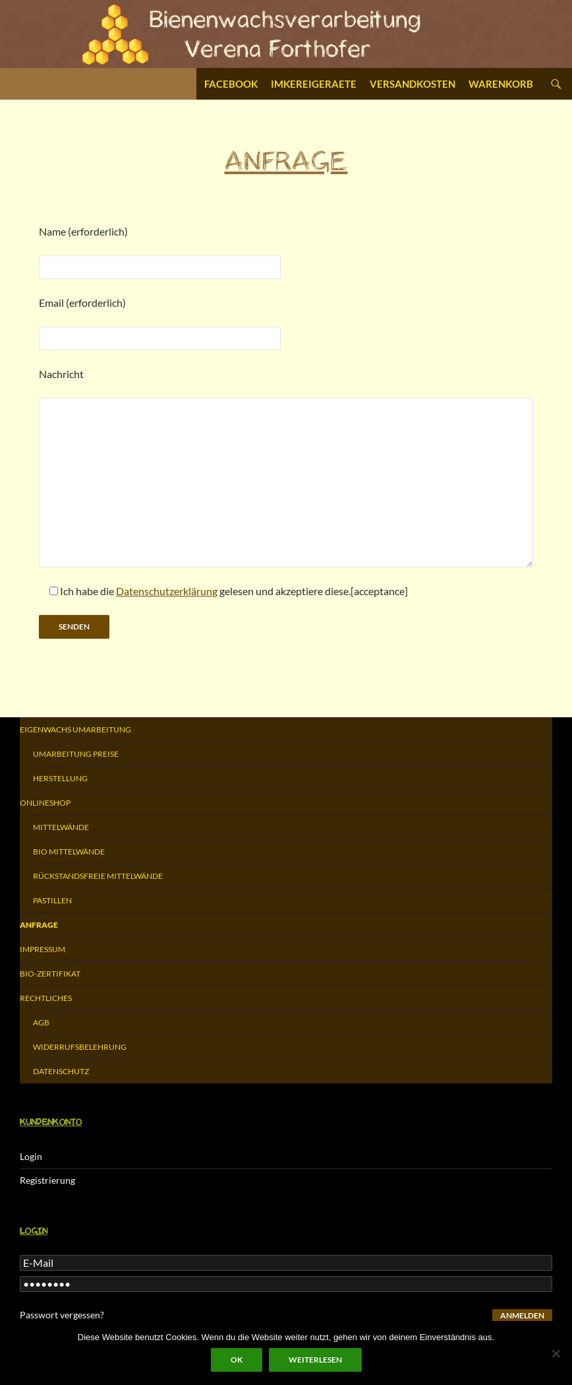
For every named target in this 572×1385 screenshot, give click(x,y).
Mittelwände (61, 827)
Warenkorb (501, 84)
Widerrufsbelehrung (80, 1047)
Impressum (42, 949)
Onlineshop (45, 803)
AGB (41, 1022)
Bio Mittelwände (69, 851)
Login (31, 1156)
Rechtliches (46, 998)
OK (237, 1360)
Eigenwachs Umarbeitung (75, 729)
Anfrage (39, 925)
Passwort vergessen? (62, 1314)
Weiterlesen (315, 1360)
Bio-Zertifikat (50, 974)
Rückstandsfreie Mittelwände (98, 876)
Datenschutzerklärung (166, 591)
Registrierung (47, 1180)
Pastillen (52, 900)
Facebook (231, 84)
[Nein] (555, 1353)
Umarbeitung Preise (76, 754)
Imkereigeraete (314, 84)
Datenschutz (61, 1071)
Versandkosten (412, 84)
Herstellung (60, 778)
